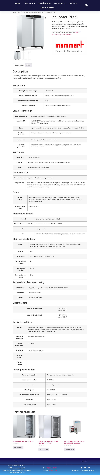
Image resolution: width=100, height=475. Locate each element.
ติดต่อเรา (73, 3)
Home (14, 12)
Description (19, 65)
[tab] (19, 65)
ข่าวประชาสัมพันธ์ (47, 7)
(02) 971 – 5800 (51, 468)
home (17, 3)
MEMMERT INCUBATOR (36, 12)
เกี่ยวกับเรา (29, 3)
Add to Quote (18, 447)
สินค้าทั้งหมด (44, 3)
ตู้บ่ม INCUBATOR (23, 12)
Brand (28, 65)
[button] (86, 5)
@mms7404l (53, 470)
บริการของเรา (59, 3)
